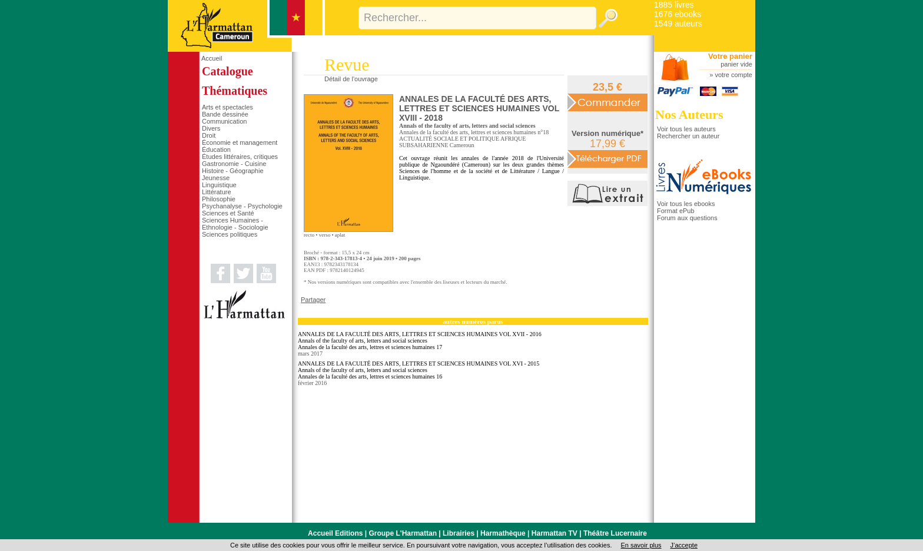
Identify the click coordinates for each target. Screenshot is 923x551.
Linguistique (219, 184)
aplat (340, 235)
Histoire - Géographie (233, 170)
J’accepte (684, 545)
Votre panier (730, 56)
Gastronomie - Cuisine (234, 163)
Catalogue (227, 71)
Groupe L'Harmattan (402, 533)
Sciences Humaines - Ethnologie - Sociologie (235, 224)
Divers (211, 128)
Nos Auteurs (689, 114)
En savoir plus (640, 545)
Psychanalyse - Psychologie (242, 206)
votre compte (733, 74)
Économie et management (239, 142)
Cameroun (462, 145)
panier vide (736, 64)
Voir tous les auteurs (686, 128)
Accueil (211, 58)
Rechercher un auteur (688, 136)
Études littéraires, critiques (240, 156)
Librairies (458, 533)
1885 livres (674, 4)
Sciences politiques (229, 234)
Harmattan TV (554, 533)
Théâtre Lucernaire (615, 533)
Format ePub (676, 210)
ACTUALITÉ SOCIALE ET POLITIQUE (449, 138)
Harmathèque (503, 533)
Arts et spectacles (227, 107)
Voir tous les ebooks (686, 203)
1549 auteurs (678, 23)
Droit (208, 135)
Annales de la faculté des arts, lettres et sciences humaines (467, 132)
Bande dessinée (225, 114)
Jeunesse (216, 177)
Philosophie (218, 199)
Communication (224, 121)
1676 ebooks (677, 14)
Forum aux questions (687, 217)
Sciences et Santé (228, 213)
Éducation (216, 149)
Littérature (216, 191)
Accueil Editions (335, 533)
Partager (313, 299)
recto (309, 235)
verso (325, 235)
